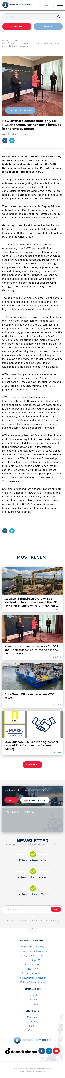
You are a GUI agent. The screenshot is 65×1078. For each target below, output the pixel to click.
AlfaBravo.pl (39, 1071)
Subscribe (16, 27)
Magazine (32, 999)
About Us (32, 1026)
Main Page (32, 1017)
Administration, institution (32, 978)
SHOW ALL (29, 812)
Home (5, 40)
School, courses (32, 964)
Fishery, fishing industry (32, 982)
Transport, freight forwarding (32, 951)
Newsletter (32, 1004)
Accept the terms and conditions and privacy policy (32, 920)
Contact (32, 1030)
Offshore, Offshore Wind (20, 110)
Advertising (32, 1021)
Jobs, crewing (33, 969)
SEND (56, 909)
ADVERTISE (48, 27)
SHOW (11, 800)
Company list (32, 995)
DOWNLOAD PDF (34, 800)
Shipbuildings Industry (32, 946)
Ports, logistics (32, 960)
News (16, 40)
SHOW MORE (32, 765)
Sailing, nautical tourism (32, 955)
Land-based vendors (32, 973)
